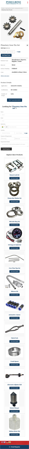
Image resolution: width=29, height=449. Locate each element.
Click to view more (5, 75)
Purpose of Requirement (6, 136)
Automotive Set (18, 8)
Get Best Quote (14, 178)
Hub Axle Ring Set (14, 221)
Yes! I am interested (14, 100)
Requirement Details (5, 141)
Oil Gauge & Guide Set (14, 245)
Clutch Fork (14, 338)
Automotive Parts (9, 8)
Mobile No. (3, 124)
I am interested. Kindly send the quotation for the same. (14, 145)
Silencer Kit (14, 291)
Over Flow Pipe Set (14, 268)
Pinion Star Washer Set (14, 198)
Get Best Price (6, 55)
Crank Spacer (14, 361)
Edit (18, 51)
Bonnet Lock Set (14, 175)
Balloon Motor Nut (14, 431)
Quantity (2, 130)
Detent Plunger (14, 408)
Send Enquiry (14, 447)
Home (3, 8)
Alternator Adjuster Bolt (14, 384)
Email (2, 118)
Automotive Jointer (14, 315)
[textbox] (11, 51)
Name (2, 112)
